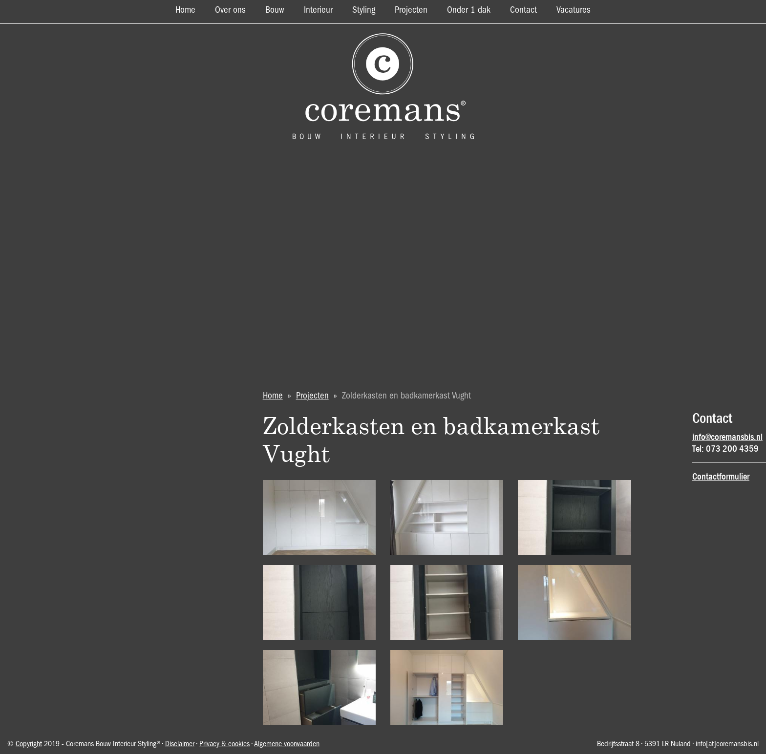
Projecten (411, 10)
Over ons (230, 10)
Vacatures (573, 10)
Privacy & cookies (224, 744)
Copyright (29, 744)
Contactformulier (720, 476)
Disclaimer (179, 744)
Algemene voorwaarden (286, 744)
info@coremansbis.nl (727, 437)
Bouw (274, 10)
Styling (363, 10)
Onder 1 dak (468, 10)
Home (185, 10)
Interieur (318, 10)
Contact (523, 10)
